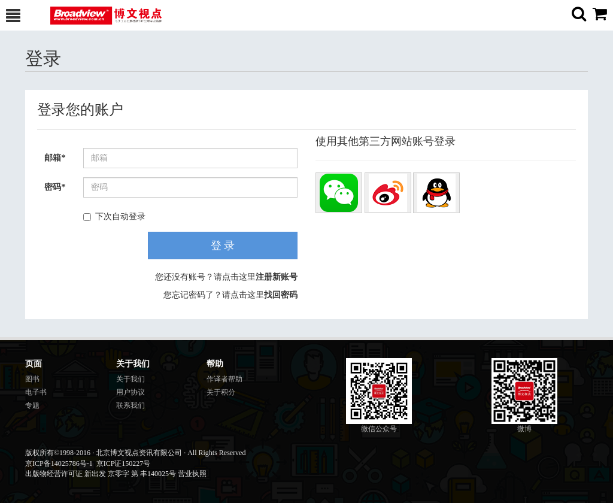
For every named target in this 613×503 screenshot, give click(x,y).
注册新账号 (277, 276)
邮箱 (54, 157)
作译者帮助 (224, 379)
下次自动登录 (114, 216)
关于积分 (221, 392)
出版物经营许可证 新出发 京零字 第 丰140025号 (100, 473)
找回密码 (281, 294)
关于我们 (130, 379)
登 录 (223, 246)
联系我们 (130, 405)
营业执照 (192, 473)
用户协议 (130, 392)
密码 (54, 187)
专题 (32, 405)
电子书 (36, 392)
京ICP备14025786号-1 (59, 463)
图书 (32, 379)
